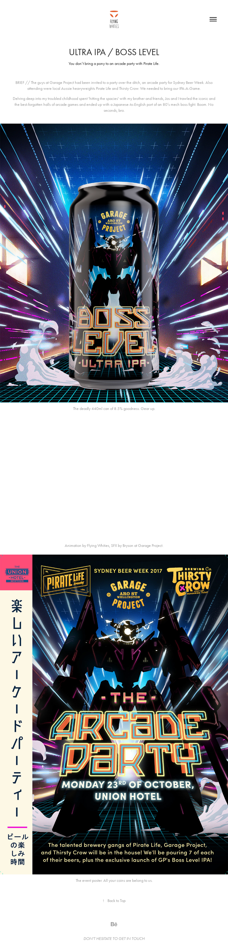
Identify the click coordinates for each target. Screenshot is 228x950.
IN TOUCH (135, 938)
